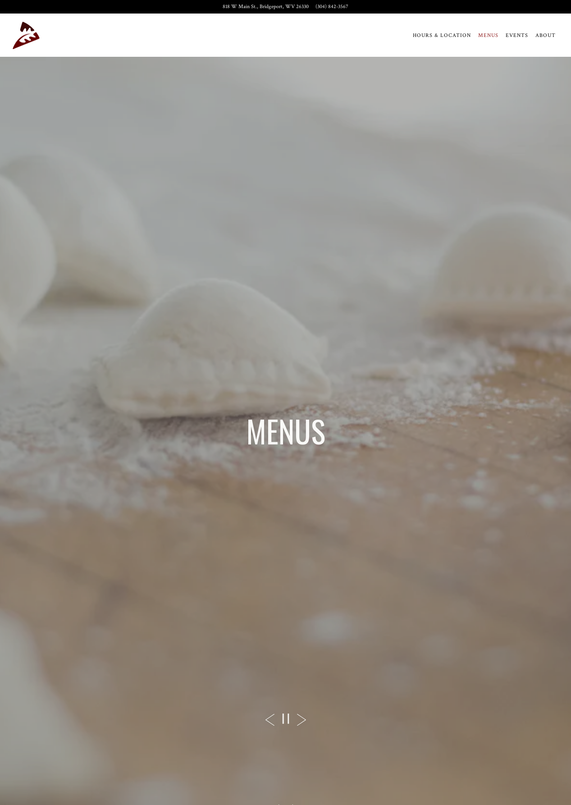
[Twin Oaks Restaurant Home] (26, 35)
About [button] (545, 35)
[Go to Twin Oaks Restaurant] (266, 7)
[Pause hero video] (285, 718)
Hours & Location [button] (442, 35)
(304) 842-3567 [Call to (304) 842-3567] (331, 6)
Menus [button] (488, 35)
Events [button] (517, 35)
